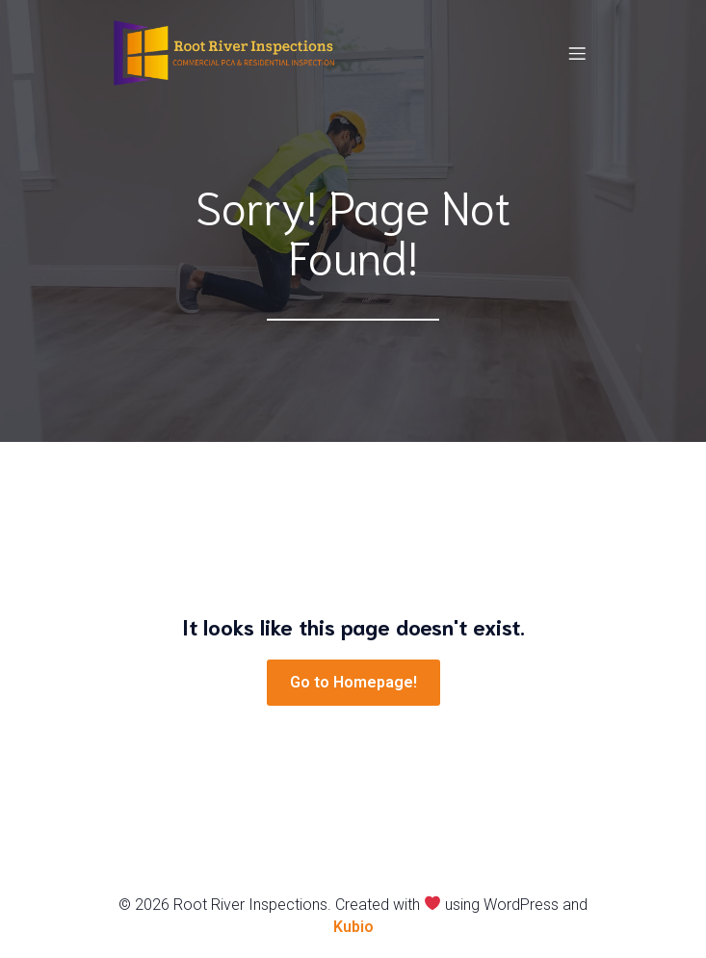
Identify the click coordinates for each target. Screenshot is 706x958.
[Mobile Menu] (578, 53)
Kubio (353, 927)
